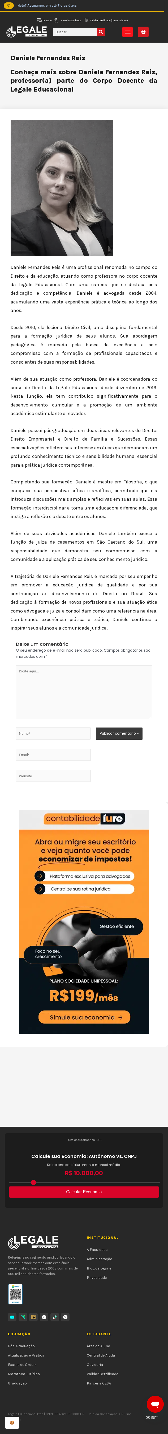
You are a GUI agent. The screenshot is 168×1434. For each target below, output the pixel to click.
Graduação (17, 1383)
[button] (127, 32)
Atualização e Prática (26, 1355)
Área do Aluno (98, 1346)
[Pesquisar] (101, 32)
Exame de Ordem (22, 1364)
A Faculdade (97, 1249)
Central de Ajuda (101, 1355)
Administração (99, 1259)
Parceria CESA (99, 1383)
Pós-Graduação (21, 1346)
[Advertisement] (84, 1087)
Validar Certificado (102, 1374)
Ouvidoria (95, 1364)
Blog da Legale (99, 1268)
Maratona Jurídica (24, 1374)
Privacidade (97, 1277)
